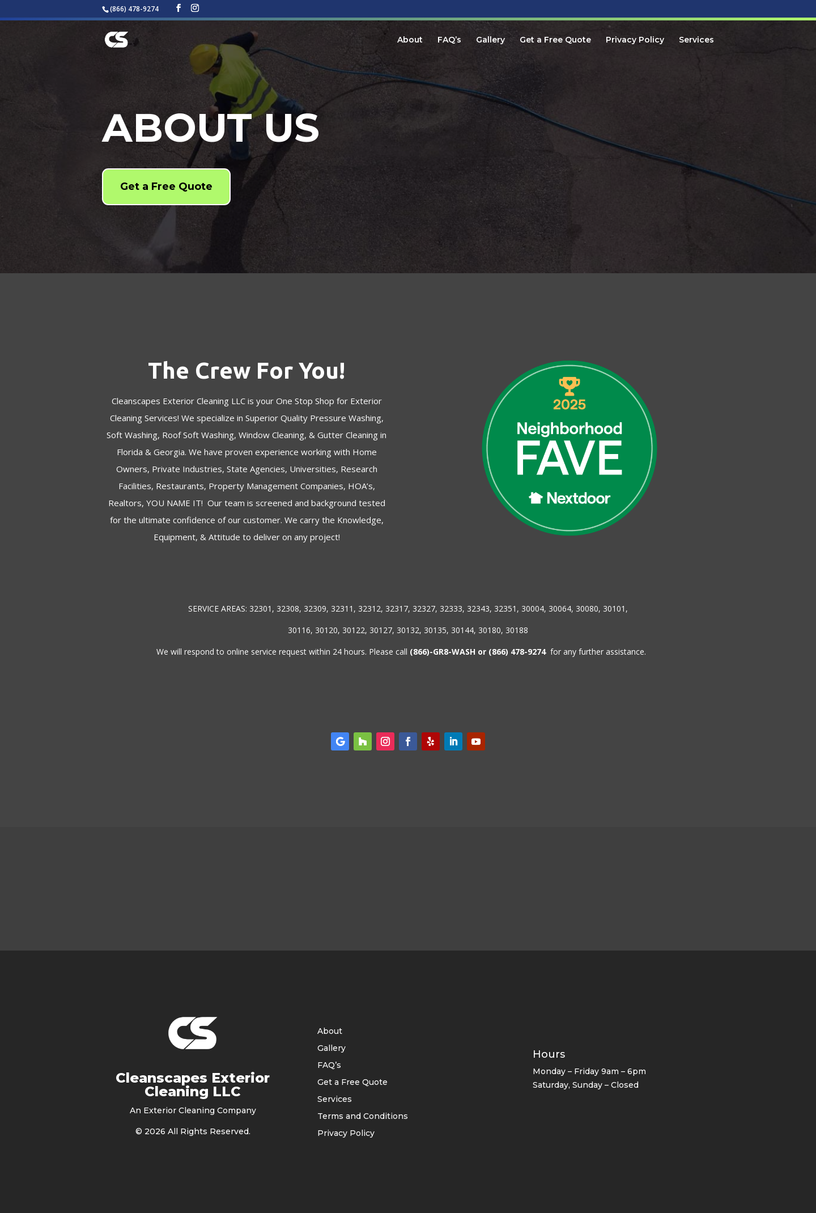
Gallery (490, 40)
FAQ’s (449, 40)
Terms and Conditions (362, 1116)
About (410, 40)
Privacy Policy (635, 40)
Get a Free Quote (555, 40)
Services (696, 40)
